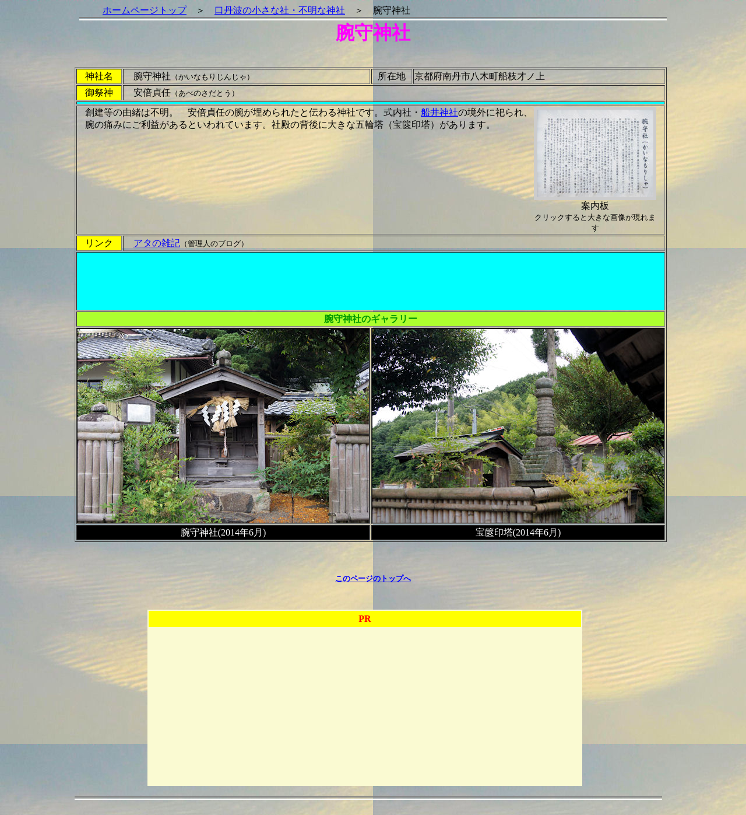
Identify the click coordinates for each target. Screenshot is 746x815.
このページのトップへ (373, 578)
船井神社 (439, 112)
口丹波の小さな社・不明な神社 (279, 10)
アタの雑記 (156, 243)
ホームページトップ (144, 10)
